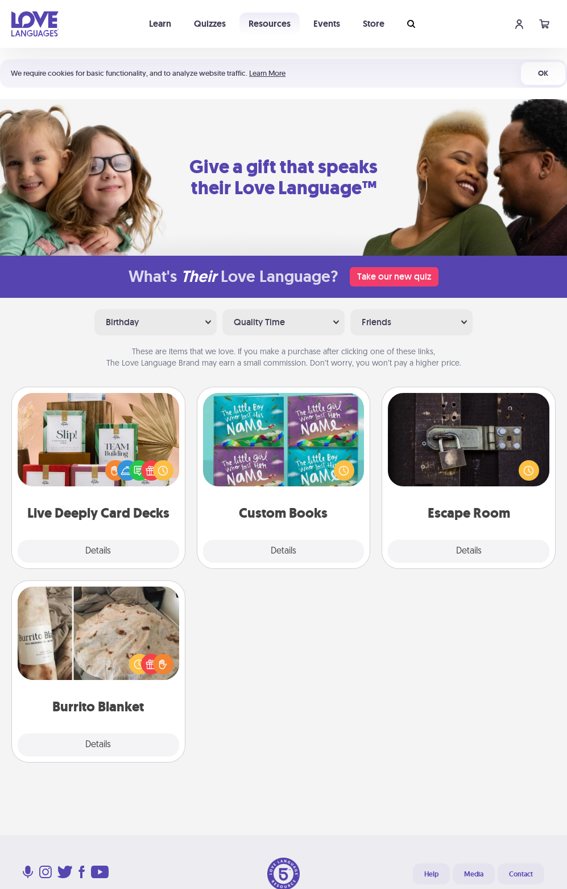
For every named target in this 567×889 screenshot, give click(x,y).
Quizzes (210, 24)
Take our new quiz (394, 276)
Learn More (267, 73)
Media (473, 874)
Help (431, 874)
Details (98, 551)
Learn (160, 24)
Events (326, 24)
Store (373, 24)
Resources (270, 24)
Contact (521, 874)
